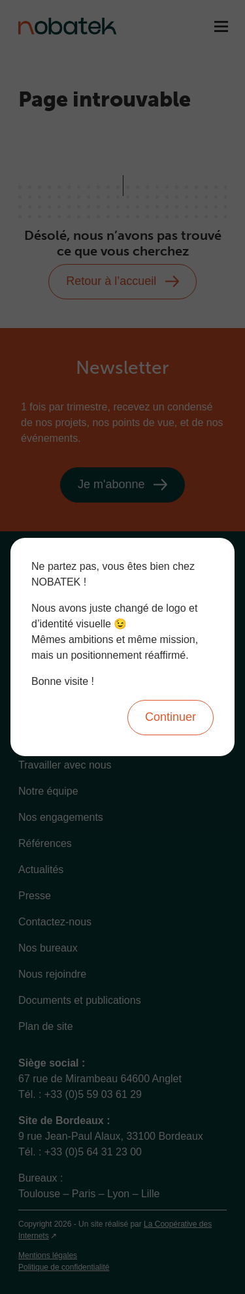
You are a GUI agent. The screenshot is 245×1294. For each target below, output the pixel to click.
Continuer (170, 716)
